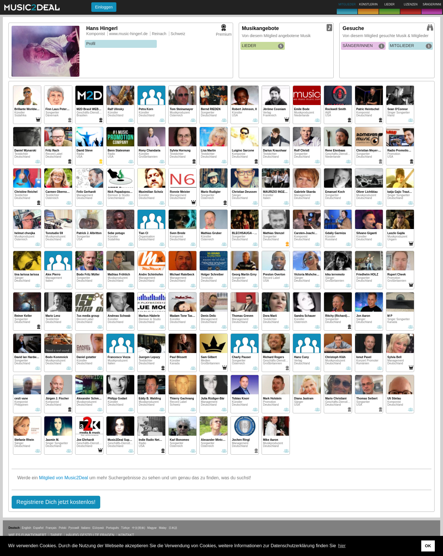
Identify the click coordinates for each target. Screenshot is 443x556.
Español (38, 527)
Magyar (152, 527)
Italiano (85, 527)
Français (51, 527)
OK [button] (428, 546)
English (26, 527)
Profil (90, 43)
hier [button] (342, 545)
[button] (56, 502)
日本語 (173, 527)
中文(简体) (138, 527)
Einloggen (103, 7)
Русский (73, 527)
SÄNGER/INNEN (363, 46)
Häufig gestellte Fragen (90, 535)
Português (112, 527)
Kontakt (126, 535)
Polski (62, 527)
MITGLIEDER (411, 46)
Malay (163, 527)
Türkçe (125, 527)
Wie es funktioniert (27, 535)
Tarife (56, 535)
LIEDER (263, 46)
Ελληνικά (98, 527)
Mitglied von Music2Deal (63, 477)
